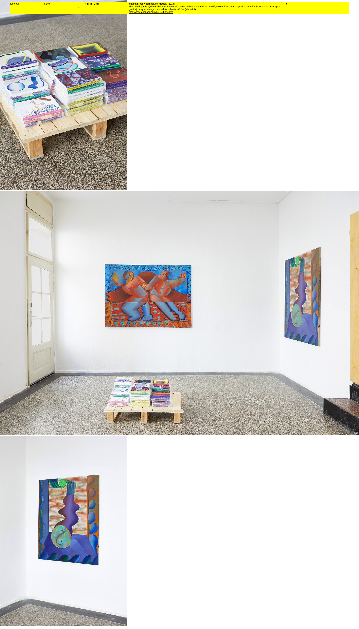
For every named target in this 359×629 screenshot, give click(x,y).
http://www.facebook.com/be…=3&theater (151, 12)
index (47, 3)
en (286, 3)
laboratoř (15, 3)
